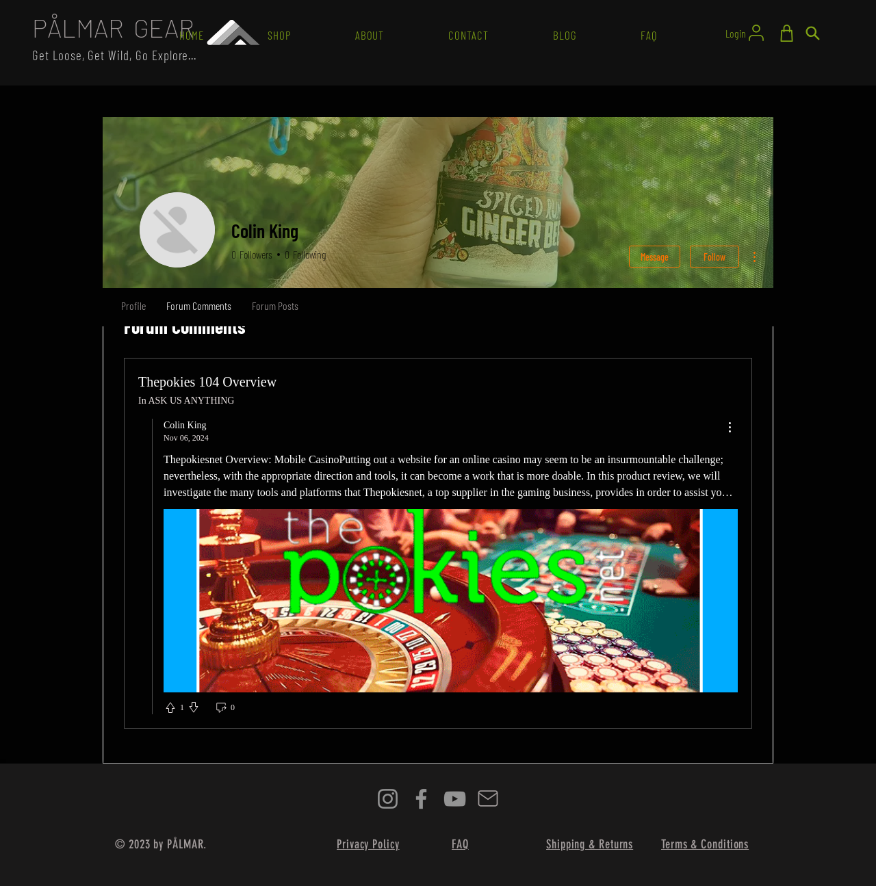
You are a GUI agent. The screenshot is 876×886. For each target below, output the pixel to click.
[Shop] (786, 33)
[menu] (729, 428)
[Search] (812, 33)
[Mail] (488, 798)
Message (655, 257)
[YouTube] (454, 798)
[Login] (745, 32)
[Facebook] (421, 798)
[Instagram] (387, 798)
